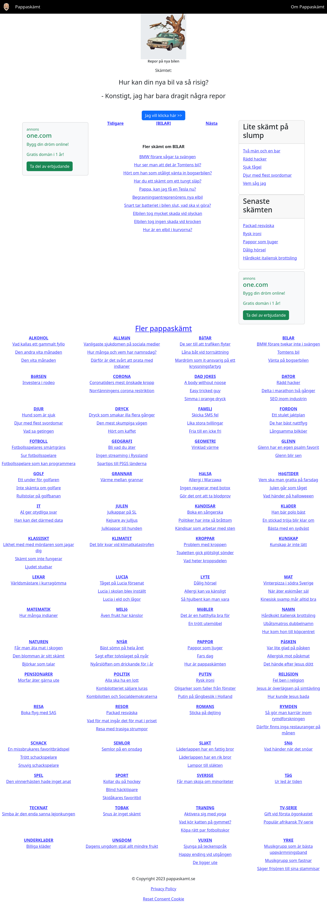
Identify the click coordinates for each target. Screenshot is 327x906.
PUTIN (205, 674)
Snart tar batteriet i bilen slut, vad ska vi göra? (167, 205)
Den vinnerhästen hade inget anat (38, 781)
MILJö (122, 609)
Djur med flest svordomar (267, 175)
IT (38, 506)
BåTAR (205, 338)
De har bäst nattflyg (288, 423)
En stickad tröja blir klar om (288, 520)
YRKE (288, 840)
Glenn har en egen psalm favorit (288, 447)
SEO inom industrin (288, 398)
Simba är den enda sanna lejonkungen (38, 814)
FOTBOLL (39, 441)
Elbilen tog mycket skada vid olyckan (167, 213)
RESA (39, 706)
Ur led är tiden (288, 781)
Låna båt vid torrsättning (205, 352)
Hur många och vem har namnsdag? (122, 352)
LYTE (205, 577)
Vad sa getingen (38, 431)
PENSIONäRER (38, 674)
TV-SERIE (288, 808)
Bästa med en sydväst (288, 528)
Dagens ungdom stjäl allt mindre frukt (122, 846)
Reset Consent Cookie (163, 899)
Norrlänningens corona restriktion (121, 390)
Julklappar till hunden (121, 528)
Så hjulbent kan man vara (205, 599)
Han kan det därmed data (38, 520)
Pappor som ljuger (260, 242)
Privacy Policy (163, 889)
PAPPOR (205, 642)
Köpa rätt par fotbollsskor (205, 830)
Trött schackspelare (38, 757)
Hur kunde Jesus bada (288, 696)
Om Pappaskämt (307, 7)
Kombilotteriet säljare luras (122, 688)
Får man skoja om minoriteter (205, 781)
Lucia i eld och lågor (122, 599)
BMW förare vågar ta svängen (167, 156)
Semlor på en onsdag (122, 749)
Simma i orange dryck (205, 398)
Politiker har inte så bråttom (205, 520)
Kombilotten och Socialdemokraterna (122, 696)
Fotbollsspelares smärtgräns (39, 447)
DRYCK (122, 409)
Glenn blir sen (288, 455)
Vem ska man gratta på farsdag (288, 479)
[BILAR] (163, 123)
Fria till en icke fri (205, 431)
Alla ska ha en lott (121, 680)
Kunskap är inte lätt (288, 544)
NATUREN (38, 642)
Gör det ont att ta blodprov (205, 496)
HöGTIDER (288, 473)
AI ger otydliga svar (38, 512)
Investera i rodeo (39, 382)
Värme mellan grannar (121, 479)
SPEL (38, 775)
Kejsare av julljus (121, 520)
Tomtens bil (288, 352)
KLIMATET (122, 538)
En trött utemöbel (205, 623)
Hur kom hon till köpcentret (288, 631)
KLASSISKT (38, 538)
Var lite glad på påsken (288, 648)
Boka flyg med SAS (38, 712)
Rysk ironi (252, 233)
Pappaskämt (27, 7)
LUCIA (122, 577)
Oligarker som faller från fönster (205, 688)
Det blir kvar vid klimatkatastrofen (122, 544)
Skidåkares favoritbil (122, 797)
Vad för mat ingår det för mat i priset (122, 720)
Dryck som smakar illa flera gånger (122, 415)
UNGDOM (121, 840)
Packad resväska (258, 225)
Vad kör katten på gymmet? (205, 822)
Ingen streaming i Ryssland (122, 455)
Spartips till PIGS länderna (122, 463)
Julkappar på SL (121, 512)
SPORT (121, 775)
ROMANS (205, 706)
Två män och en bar (261, 151)
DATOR (288, 376)
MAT (288, 577)
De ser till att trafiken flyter (205, 344)
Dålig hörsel (254, 250)
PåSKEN (288, 642)
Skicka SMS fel (205, 415)
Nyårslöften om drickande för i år (121, 664)
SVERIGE (205, 775)
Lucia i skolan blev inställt (122, 591)
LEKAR (38, 577)
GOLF (38, 473)
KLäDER (288, 506)
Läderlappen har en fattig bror (205, 749)
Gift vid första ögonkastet (288, 814)
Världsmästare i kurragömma (38, 583)
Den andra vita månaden (38, 352)
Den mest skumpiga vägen (121, 423)
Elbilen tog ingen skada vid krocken (167, 221)
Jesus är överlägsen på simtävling (288, 688)
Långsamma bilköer (288, 431)
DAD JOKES (205, 376)
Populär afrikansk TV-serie (288, 822)
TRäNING (205, 808)
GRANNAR (122, 473)
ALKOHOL (38, 338)
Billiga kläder (38, 846)
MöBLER (205, 609)
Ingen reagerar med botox (205, 488)
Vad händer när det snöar (288, 749)
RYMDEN (288, 706)
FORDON (288, 409)
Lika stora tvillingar (205, 423)
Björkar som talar (38, 664)
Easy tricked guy (205, 390)
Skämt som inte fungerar (38, 558)
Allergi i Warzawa (205, 479)
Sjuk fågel (252, 167)
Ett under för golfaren (38, 479)
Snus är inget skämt (122, 814)
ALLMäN (121, 338)
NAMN (288, 609)
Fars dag (205, 656)
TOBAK (122, 808)
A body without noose (205, 382)
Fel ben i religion (288, 680)
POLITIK (122, 674)
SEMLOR (122, 743)
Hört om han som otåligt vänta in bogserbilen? (167, 173)
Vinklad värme (205, 447)
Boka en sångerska (205, 512)
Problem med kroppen (205, 544)
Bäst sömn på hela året (122, 648)
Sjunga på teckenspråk (205, 846)
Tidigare (115, 123)
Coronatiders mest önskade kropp (122, 382)
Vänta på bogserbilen (288, 360)
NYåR (121, 642)
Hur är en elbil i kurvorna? (167, 229)
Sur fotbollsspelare (38, 455)
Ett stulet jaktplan (288, 415)
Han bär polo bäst (288, 512)
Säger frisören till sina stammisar (288, 868)
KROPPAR (205, 538)
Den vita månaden (38, 360)
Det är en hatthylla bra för (205, 615)
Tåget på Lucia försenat (122, 583)
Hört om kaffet (122, 431)
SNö (288, 743)
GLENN (288, 441)
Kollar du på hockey (121, 781)
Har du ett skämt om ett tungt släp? (167, 181)
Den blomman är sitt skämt (39, 656)
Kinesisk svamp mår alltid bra (288, 599)
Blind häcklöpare (122, 789)
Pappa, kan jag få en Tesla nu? (167, 189)
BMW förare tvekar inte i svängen (288, 344)
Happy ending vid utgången (205, 854)
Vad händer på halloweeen (288, 496)
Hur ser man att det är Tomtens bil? (167, 165)
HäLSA (205, 473)
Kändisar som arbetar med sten (205, 528)
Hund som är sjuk (38, 415)
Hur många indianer (38, 615)
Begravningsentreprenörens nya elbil (167, 197)
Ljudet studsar (38, 567)
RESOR (121, 706)
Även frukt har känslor (122, 615)
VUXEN (205, 840)
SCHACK (39, 743)
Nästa (211, 123)
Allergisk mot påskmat (288, 656)
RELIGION (288, 674)
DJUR (39, 409)
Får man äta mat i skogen (38, 648)
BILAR (288, 338)
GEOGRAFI (122, 441)
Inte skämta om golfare (38, 488)
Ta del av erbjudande (49, 166)
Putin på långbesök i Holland (205, 696)
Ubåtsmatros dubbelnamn (288, 623)
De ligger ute (205, 862)
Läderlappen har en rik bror (205, 757)
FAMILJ (205, 409)
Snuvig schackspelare (38, 765)
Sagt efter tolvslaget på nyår (122, 656)
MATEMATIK (38, 609)
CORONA (122, 376)
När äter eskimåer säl (288, 591)
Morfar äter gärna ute (38, 680)
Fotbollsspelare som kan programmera (38, 463)
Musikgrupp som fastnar (288, 860)
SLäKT (205, 743)
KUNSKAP (288, 538)
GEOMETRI (205, 441)
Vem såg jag (254, 183)
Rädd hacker (255, 159)
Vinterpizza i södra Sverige (288, 583)
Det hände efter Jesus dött (288, 664)
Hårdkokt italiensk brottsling (270, 258)
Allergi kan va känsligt (205, 591)
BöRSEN (39, 376)
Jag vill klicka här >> (163, 115)
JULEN (122, 506)
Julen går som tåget (288, 488)
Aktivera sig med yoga (205, 814)
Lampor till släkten (205, 765)
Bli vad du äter (121, 447)
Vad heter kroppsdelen (205, 560)
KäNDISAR (205, 506)
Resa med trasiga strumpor (122, 729)
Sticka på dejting (205, 712)
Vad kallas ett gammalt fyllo (38, 344)
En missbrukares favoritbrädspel (38, 749)
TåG (288, 775)
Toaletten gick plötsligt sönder (205, 552)
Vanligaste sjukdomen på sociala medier (122, 344)
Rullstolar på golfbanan (38, 496)
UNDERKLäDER (38, 840)
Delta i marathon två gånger (288, 390)
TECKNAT (39, 808)
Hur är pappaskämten (205, 664)
